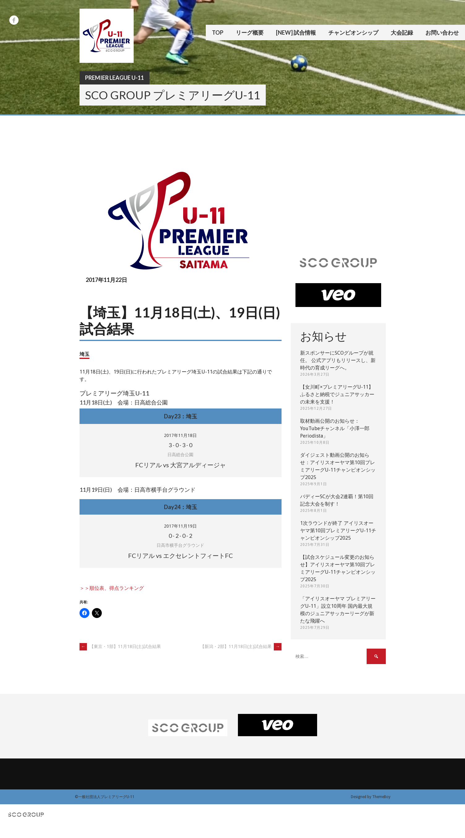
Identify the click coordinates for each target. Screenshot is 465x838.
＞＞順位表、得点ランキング (112, 588)
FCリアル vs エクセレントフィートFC (180, 555)
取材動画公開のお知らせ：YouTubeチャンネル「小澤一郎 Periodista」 (334, 428)
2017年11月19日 (180, 526)
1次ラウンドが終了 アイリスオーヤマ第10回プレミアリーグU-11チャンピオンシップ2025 (338, 530)
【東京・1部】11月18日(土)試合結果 (120, 646)
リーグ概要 (250, 32)
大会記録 (402, 32)
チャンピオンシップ (353, 32)
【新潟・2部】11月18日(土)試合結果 (241, 646)
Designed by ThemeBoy (370, 797)
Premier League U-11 (114, 77)
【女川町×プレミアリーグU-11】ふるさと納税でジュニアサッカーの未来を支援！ (337, 394)
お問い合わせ (442, 32)
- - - (180, 445)
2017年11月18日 (180, 435)
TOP (217, 32)
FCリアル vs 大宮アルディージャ (180, 465)
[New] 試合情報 (296, 32)
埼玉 (84, 354)
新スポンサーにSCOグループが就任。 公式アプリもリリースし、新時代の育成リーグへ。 (338, 360)
